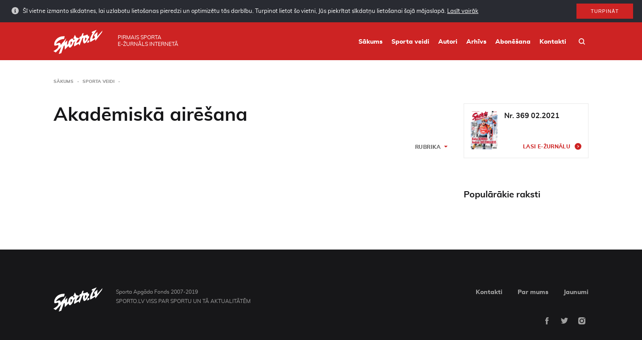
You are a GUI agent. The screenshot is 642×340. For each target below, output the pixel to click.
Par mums (533, 292)
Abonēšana (513, 42)
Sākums (370, 42)
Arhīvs (476, 42)
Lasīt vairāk (462, 11)
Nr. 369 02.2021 (532, 115)
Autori (447, 42)
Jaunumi (576, 292)
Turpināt (605, 10)
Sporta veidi (410, 42)
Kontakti (552, 42)
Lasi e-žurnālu (546, 146)
